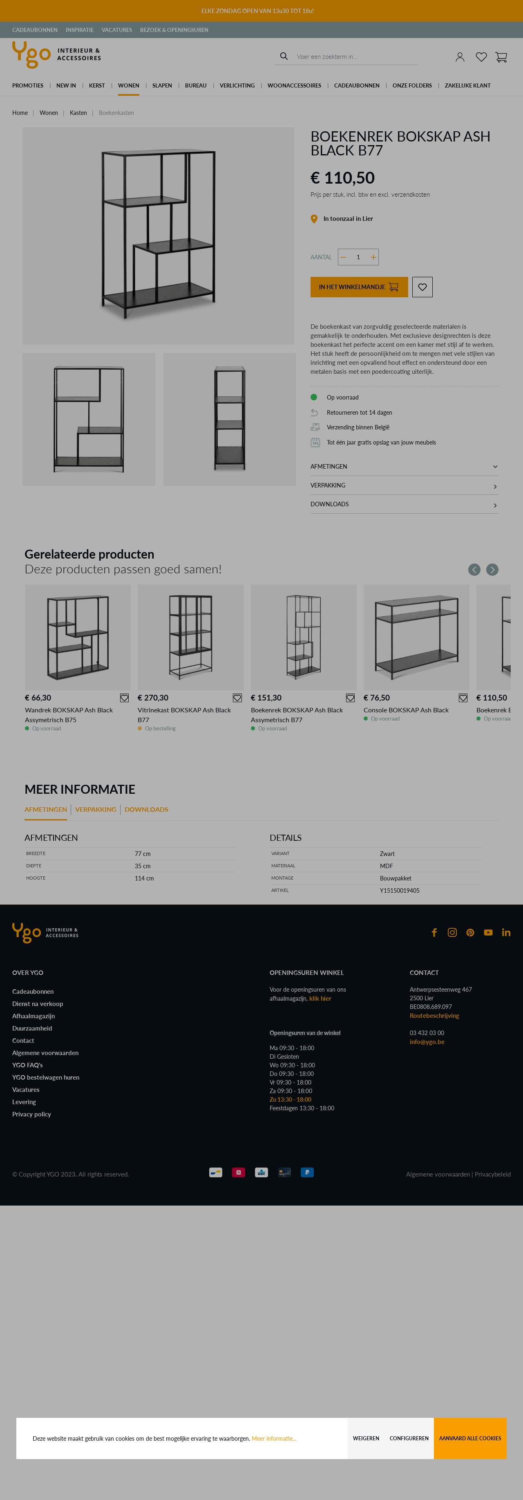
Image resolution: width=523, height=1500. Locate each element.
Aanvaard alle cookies (470, 1438)
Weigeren (366, 1438)
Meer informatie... (274, 1438)
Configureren (409, 1438)
